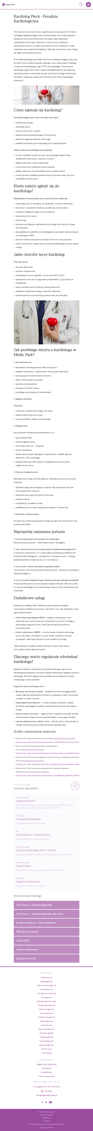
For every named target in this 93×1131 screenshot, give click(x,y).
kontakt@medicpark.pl (46, 1095)
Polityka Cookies (46, 1115)
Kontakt (46, 1121)
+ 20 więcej (46, 1053)
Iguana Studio (47, 1127)
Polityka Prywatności (46, 1112)
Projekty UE (46, 1118)
